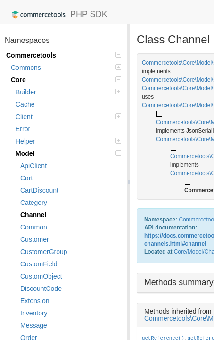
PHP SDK (57, 14)
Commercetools (63, 55)
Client (68, 116)
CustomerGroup (43, 251)
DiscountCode (41, 288)
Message (33, 325)
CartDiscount (39, 190)
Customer (34, 239)
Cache (25, 104)
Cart (26, 178)
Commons (66, 67)
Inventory (34, 313)
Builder (68, 92)
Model (68, 153)
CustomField (39, 264)
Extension (34, 301)
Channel (33, 215)
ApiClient (33, 166)
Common (33, 227)
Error (23, 129)
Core (66, 80)
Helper (68, 141)
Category (33, 202)
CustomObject (41, 276)
